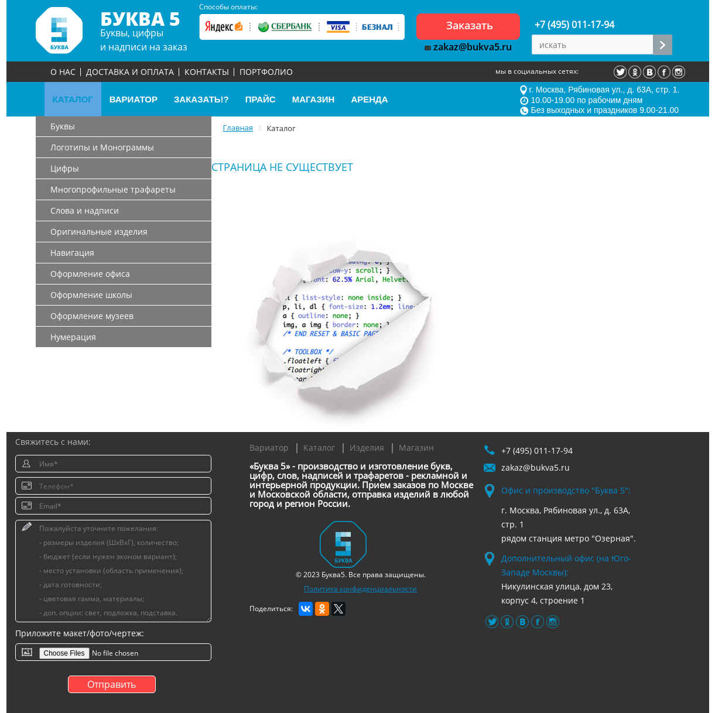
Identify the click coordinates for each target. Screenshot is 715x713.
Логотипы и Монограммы (102, 147)
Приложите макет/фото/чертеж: (79, 633)
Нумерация (73, 336)
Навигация (72, 252)
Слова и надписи (84, 210)
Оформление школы (91, 294)
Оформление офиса (90, 273)
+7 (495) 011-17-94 (574, 24)
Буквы (62, 126)
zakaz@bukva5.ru (468, 46)
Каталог (319, 447)
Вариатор (269, 447)
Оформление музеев (92, 315)
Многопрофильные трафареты (113, 189)
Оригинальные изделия (99, 231)
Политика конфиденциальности (360, 589)
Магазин (416, 447)
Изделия (367, 447)
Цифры (64, 168)
